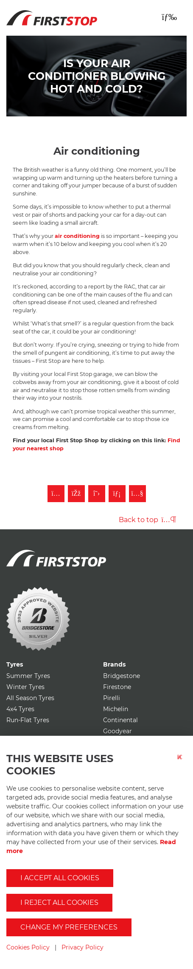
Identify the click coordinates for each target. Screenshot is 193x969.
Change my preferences (68, 927)
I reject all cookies (59, 902)
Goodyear (117, 731)
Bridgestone (121, 676)
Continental (120, 720)
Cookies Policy (28, 947)
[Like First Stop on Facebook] (76, 493)
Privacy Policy (82, 947)
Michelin (115, 709)
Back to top (147, 520)
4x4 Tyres (20, 709)
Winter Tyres (25, 687)
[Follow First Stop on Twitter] (96, 493)
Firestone (117, 687)
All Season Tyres (30, 698)
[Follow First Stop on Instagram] (56, 493)
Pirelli (111, 698)
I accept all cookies (59, 878)
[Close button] (182, 768)
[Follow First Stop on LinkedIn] (117, 493)
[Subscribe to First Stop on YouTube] (137, 493)
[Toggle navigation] (169, 17)
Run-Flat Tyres (27, 720)
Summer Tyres (28, 676)
